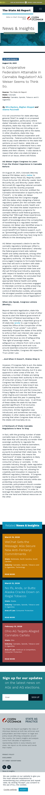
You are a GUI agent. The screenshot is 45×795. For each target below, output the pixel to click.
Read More (10, 574)
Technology (20, 567)
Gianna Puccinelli (10, 109)
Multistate (15, 559)
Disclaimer (6, 757)
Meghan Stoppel (26, 107)
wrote (17, 323)
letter (30, 175)
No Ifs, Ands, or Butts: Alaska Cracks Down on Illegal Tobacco (22, 592)
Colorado (12, 95)
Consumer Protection (24, 610)
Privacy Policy (8, 754)
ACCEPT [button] (23, 789)
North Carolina (26, 559)
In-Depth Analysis (11, 59)
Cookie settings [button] (10, 790)
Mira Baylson (11, 107)
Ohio (12, 640)
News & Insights (8, 771)
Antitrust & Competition (25, 650)
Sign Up (35, 697)
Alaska (13, 601)
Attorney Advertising (11, 761)
